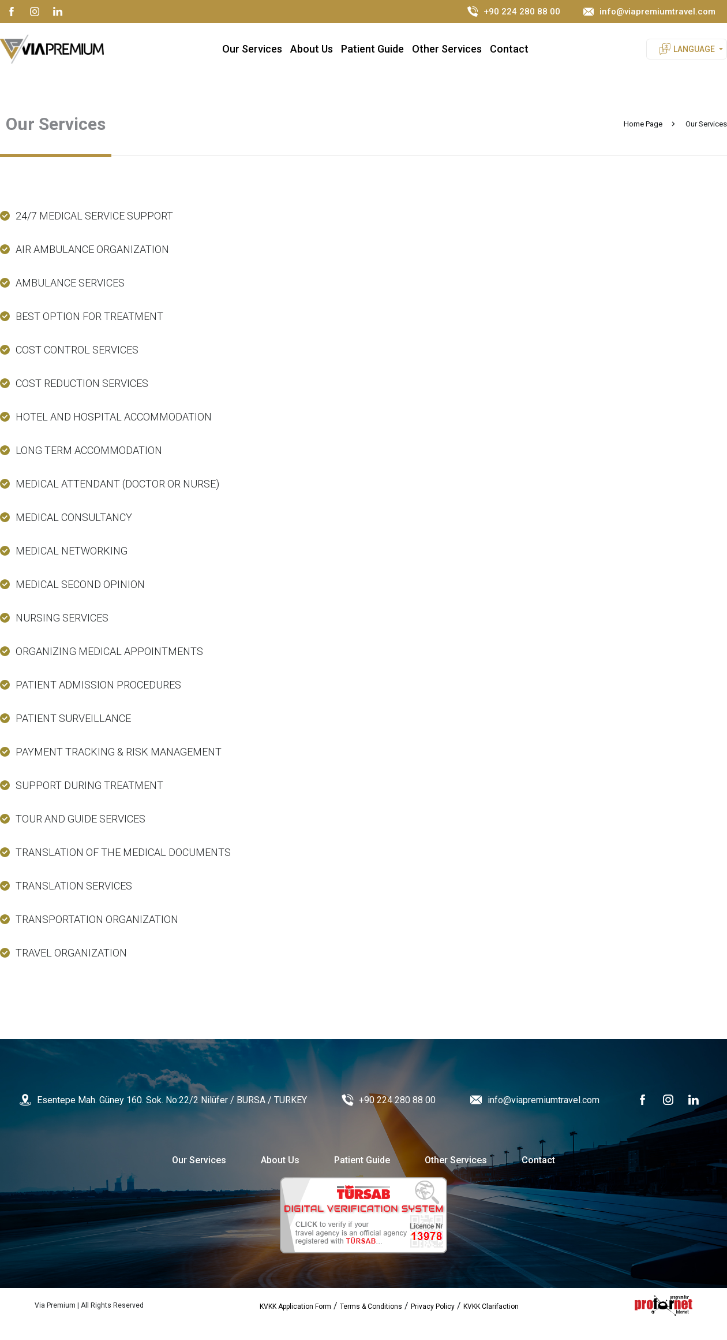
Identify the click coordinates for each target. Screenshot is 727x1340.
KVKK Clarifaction (491, 1306)
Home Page (643, 124)
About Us (311, 49)
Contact (509, 49)
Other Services (447, 49)
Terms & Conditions (371, 1306)
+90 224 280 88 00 (513, 11)
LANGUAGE (694, 49)
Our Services (252, 49)
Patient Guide (372, 49)
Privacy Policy (433, 1306)
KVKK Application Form (295, 1306)
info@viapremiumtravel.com (649, 11)
